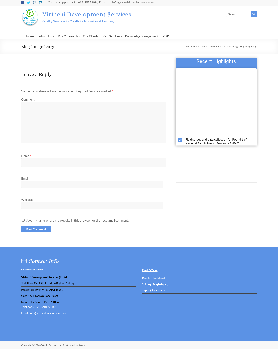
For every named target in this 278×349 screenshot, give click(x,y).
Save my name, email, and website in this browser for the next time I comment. (77, 220)
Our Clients (90, 36)
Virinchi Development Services (90, 14)
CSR (166, 36)
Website (27, 199)
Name (26, 156)
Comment (28, 99)
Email (25, 178)
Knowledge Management (141, 36)
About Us (45, 36)
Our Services (111, 36)
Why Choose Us (67, 36)
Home (30, 36)
